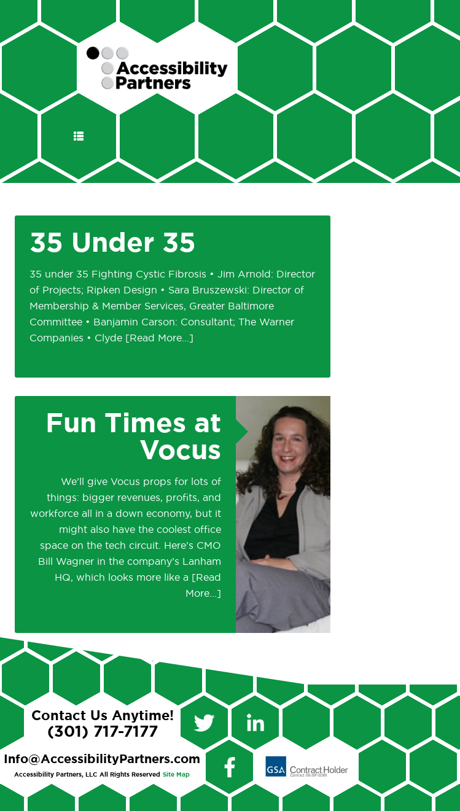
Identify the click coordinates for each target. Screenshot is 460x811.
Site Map (176, 775)
